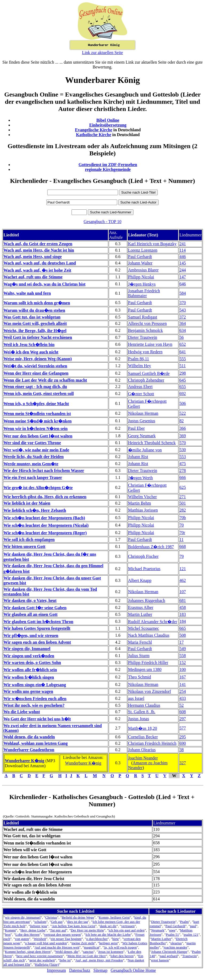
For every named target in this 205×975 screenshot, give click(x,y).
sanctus (88, 952)
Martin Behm (139, 503)
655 (182, 386)
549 (182, 648)
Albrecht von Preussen (147, 323)
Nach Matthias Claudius (148, 635)
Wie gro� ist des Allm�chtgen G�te (38, 487)
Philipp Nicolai (141, 277)
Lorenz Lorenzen (142, 250)
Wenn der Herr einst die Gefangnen (35, 373)
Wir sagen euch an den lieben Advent (37, 642)
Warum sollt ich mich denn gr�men (36, 303)
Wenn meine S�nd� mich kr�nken (37, 421)
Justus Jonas (138, 718)
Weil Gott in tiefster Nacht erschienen (37, 337)
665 (182, 628)
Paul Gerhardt (140, 256)
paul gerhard (169, 956)
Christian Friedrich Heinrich (152, 743)
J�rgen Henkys (142, 284)
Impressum (56, 970)
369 (182, 435)
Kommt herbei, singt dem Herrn (27, 952)
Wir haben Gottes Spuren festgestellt (36, 628)
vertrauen (128, 926)
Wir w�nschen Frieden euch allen (34, 698)
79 (181, 556)
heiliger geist (108, 943)
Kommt (10, 930)
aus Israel (136, 698)
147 (182, 277)
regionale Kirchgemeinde (108, 169)
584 (182, 293)
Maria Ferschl (140, 642)
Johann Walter (140, 263)
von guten (22, 939)
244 (182, 270)
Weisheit (40, 939)
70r (182, 532)
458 (182, 607)
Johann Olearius (142, 749)
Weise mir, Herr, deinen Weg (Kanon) (37, 358)
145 (182, 263)
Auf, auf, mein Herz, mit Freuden (99, 960)
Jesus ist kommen (110, 952)
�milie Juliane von (145, 450)
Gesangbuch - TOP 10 (102, 221)
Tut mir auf (58, 930)
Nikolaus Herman (143, 413)
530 (182, 449)
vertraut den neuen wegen (62, 934)
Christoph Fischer (143, 556)
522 (182, 413)
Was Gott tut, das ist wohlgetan (31, 317)
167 (182, 677)
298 (182, 373)
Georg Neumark (142, 435)
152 (182, 662)
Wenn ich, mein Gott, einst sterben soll (38, 393)
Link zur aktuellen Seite (102, 52)
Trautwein (189, 956)
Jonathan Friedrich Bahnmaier (144, 293)
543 (182, 310)
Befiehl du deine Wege (78, 917)
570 (182, 442)
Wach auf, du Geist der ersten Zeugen (37, 243)
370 (182, 302)
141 (182, 684)
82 (181, 421)
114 (182, 250)
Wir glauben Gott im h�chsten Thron (38, 621)
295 (182, 737)
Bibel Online (107, 120)
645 (182, 380)
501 (182, 503)
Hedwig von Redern (145, 352)
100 (182, 669)
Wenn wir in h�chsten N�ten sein (35, 428)
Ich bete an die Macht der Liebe (108, 934)
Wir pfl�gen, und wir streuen (30, 635)
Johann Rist (138, 456)
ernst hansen (160, 960)
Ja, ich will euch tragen (120, 947)
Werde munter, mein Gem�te (30, 464)
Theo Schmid (139, 677)
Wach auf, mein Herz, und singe (32, 256)
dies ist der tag (77, 922)
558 (182, 655)
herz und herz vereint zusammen (40, 956)
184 (182, 621)
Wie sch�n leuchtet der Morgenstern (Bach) (44, 518)
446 (182, 256)
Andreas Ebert (140, 386)
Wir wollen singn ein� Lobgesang (34, 684)
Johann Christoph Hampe (169, 952)
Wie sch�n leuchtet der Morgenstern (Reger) (45, 533)
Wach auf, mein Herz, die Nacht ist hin (38, 250)
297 (182, 718)
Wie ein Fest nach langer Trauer (32, 477)
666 (182, 477)
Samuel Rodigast (142, 317)
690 (182, 743)
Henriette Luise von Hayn (150, 344)
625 (182, 487)
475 (182, 463)
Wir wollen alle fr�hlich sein (30, 669)
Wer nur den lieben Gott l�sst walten (37, 436)
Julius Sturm (138, 655)
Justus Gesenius (141, 421)
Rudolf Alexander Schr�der (152, 621)
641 (182, 352)
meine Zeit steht (83, 943)
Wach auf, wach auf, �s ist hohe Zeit (37, 270)
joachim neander (175, 947)
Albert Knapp (140, 580)
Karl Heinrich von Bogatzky (152, 243)
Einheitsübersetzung (108, 125)
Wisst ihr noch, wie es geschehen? (34, 705)
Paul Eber (136, 428)
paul (193, 926)
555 (182, 358)
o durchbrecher (97, 939)
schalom (40, 922)
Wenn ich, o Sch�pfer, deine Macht (36, 403)
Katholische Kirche (93, 134)
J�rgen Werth (140, 477)
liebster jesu (38, 926)
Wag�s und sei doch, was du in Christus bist (44, 284)
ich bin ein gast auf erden (126, 930)
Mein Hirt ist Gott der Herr (86, 956)
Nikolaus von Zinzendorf (149, 691)
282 (182, 510)
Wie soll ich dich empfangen (29, 539)
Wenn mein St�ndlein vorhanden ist (37, 413)
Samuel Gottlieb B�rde (149, 373)
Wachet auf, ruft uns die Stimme (32, 277)
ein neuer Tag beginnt (66, 939)
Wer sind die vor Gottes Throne (32, 442)
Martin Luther (140, 614)
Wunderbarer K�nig (24, 760)
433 (182, 698)
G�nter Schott (141, 393)
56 (181, 337)
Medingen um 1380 (144, 669)
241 (182, 243)
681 (182, 600)
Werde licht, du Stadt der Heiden (33, 456)
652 (182, 344)
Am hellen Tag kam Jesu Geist (73, 926)
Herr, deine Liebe (33, 930)
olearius (176, 943)
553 (182, 456)
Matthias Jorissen (143, 510)
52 (181, 705)
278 (182, 470)
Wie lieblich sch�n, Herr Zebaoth (34, 510)
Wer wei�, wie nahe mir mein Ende (36, 450)
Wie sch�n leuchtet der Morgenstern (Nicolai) (46, 525)
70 (181, 525)
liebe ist (65, 960)
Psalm (184, 922)
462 (182, 580)
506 (182, 403)
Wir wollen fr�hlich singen (28, 677)
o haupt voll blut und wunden (46, 943)
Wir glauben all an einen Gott (30, 614)
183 (182, 614)
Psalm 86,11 (138, 358)
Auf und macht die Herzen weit (56, 947)
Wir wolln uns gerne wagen (28, 691)
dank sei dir (108, 926)
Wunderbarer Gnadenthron (28, 749)
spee (172, 930)
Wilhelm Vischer (142, 496)
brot (7, 934)
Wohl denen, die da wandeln (29, 737)
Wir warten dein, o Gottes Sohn (32, 662)
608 (182, 711)
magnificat (91, 947)
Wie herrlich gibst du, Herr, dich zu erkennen (44, 496)
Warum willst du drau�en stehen (34, 310)
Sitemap (100, 970)
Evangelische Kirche (93, 130)
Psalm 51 (172, 934)
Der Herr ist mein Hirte (87, 930)
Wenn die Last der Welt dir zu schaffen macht (45, 380)
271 (182, 496)
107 (182, 591)
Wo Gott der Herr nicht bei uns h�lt (37, 719)
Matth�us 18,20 (142, 728)
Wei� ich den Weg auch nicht (30, 352)
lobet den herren (122, 956)
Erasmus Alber (140, 607)
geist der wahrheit (42, 960)
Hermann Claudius (144, 705)
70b (182, 517)
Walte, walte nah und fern (27, 293)
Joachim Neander (143, 758)
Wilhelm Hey (139, 365)
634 (182, 330)
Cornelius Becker (143, 737)
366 (182, 428)
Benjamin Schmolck (145, 330)
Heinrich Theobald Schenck (152, 442)
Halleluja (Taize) (47, 964)
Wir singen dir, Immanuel (26, 648)
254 (182, 691)
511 (182, 365)
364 (182, 323)
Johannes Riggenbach (146, 600)
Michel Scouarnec (143, 628)
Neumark (157, 930)
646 (182, 284)
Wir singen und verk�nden (28, 656)
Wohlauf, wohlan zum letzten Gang (35, 743)
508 (182, 635)
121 (182, 568)
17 (181, 642)
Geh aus (56, 922)
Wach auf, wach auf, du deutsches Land (39, 263)
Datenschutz (79, 970)
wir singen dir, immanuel (22, 917)
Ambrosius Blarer (143, 270)
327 (182, 763)
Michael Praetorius (144, 568)
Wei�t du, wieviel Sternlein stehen (35, 366)
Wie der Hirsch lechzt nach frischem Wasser (43, 470)
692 (182, 393)
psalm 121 (191, 934)
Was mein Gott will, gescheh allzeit (35, 323)
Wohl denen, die (66, 952)
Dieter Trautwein (142, 337)
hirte (115, 939)
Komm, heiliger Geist (114, 917)
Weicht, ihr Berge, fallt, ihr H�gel (34, 330)
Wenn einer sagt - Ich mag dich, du (35, 386)
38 (181, 749)
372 (182, 317)
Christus (51, 917)
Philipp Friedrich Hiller (148, 662)
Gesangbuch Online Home (133, 970)
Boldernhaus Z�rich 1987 (151, 546)
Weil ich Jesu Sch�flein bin (28, 344)
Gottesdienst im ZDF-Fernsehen (107, 164)
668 (182, 546)
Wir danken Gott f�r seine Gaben (34, 607)
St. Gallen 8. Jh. (141, 711)
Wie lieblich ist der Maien (26, 503)
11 (181, 539)
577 (182, 728)
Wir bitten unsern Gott (24, 546)
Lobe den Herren (27, 934)
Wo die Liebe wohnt (21, 711)
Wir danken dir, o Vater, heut (30, 600)
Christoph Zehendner (146, 380)
